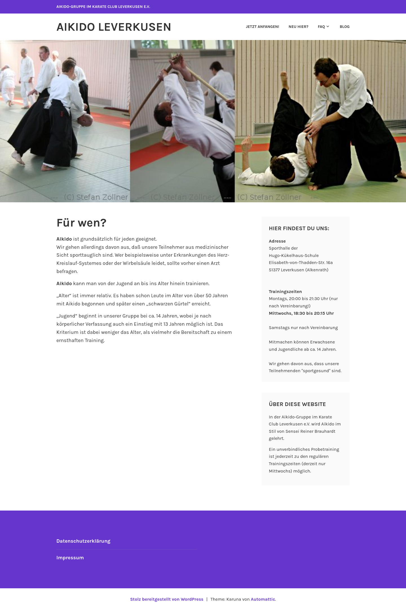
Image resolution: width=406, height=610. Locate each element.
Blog (345, 26)
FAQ (321, 26)
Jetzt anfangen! (262, 26)
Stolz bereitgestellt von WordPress (166, 599)
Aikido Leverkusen (113, 27)
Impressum (70, 557)
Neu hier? (298, 26)
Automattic (263, 599)
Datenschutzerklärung (83, 541)
